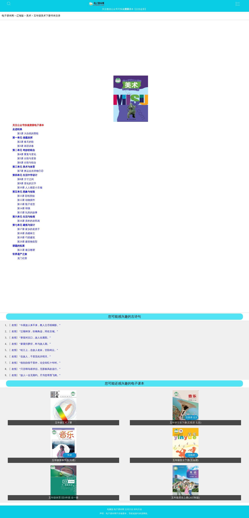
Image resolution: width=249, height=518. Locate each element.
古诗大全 (129, 509)
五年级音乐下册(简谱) (63, 460)
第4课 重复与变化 (26, 154)
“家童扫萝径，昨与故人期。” (35, 344)
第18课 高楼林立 (26, 233)
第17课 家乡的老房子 (28, 229)
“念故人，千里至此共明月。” (35, 356)
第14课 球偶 (23, 208)
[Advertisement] (124, 49)
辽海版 (20, 15)
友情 (14, 325)
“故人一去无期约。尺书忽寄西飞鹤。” (40, 375)
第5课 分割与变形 (26, 158)
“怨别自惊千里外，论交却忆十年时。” (40, 363)
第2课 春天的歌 (25, 142)
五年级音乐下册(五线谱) (185, 460)
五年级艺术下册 (63, 422)
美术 (28, 15)
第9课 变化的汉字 (26, 183)
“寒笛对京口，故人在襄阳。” (35, 337)
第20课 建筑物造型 (27, 241)
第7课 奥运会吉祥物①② (30, 171)
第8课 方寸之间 (25, 179)
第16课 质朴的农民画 (28, 221)
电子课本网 (8, 15)
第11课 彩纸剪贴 (26, 196)
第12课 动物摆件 (26, 200)
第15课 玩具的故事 (27, 212)
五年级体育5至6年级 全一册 (63, 497)
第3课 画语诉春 (25, 146)
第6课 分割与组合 (26, 162)
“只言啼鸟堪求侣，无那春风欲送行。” (40, 369)
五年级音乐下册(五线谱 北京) (185, 422)
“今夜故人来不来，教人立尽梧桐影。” (40, 325)
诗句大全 (138, 509)
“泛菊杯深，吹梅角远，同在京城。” (39, 331)
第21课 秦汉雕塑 (26, 250)
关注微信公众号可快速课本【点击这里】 (124, 9)
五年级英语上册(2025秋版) (185, 497)
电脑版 (110, 509)
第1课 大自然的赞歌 (28, 133)
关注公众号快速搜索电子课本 (28, 125)
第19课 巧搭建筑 (26, 237)
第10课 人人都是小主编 (29, 187)
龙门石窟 (22, 258)
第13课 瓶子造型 (26, 204)
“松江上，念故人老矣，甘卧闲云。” (39, 350)
